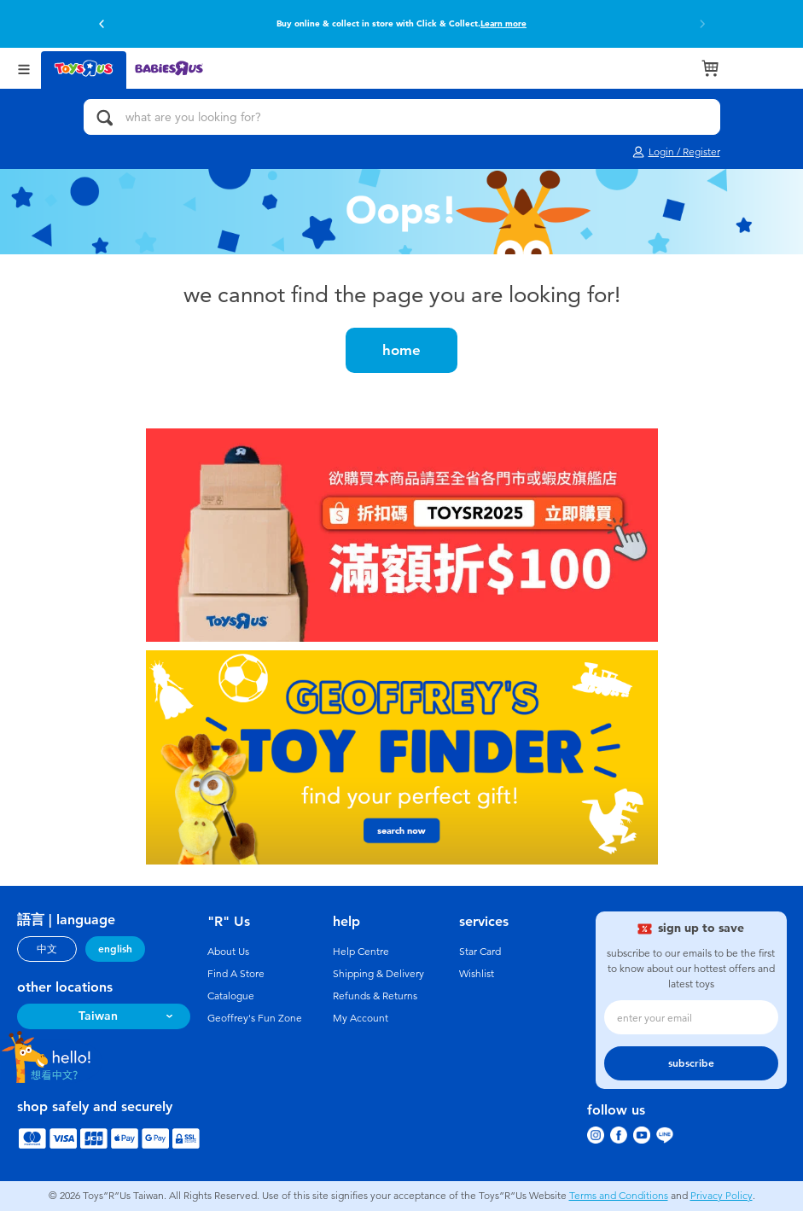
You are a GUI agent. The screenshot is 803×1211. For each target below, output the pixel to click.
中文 (47, 949)
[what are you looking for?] (401, 117)
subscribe (691, 1063)
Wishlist (476, 974)
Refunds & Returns (375, 996)
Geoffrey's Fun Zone (254, 1018)
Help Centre (361, 952)
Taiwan (98, 1016)
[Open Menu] (24, 68)
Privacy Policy (721, 1196)
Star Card (480, 952)
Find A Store (236, 974)
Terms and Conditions (618, 1196)
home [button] (401, 349)
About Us (228, 952)
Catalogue (230, 996)
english (115, 949)
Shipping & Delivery (378, 974)
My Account (360, 1018)
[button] (101, 24)
